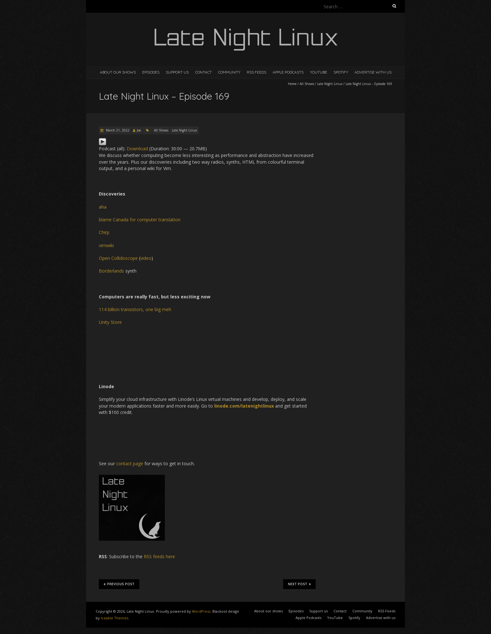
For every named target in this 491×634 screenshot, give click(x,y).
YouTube (318, 72)
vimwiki (106, 245)
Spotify (340, 72)
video (145, 258)
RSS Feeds (256, 72)
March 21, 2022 (117, 130)
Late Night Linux (329, 84)
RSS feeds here (159, 556)
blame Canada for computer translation (139, 220)
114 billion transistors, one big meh (135, 309)
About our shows (118, 72)
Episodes (150, 72)
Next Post (299, 584)
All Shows (307, 84)
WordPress (201, 611)
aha (102, 207)
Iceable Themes (114, 618)
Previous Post (119, 584)
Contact (203, 72)
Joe (139, 130)
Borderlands (111, 271)
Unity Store (110, 322)
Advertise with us (373, 72)
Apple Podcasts (288, 72)
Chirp (104, 232)
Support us (177, 72)
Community (229, 72)
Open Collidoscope (118, 258)
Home (292, 84)
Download (137, 149)
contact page (129, 463)
